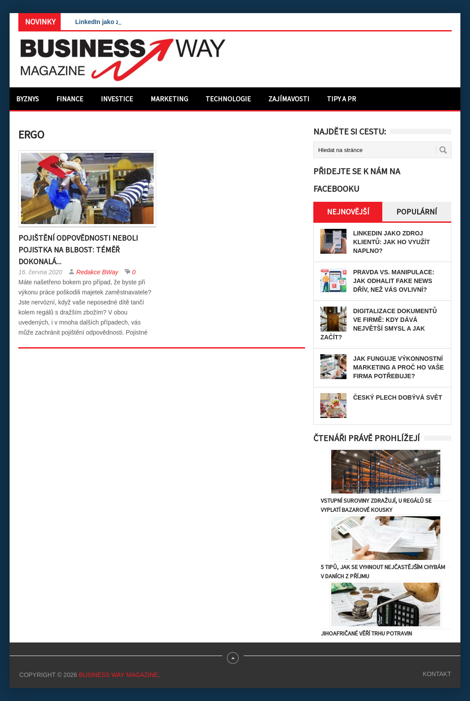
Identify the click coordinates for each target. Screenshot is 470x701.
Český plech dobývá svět (397, 397)
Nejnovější (348, 212)
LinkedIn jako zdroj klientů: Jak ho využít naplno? (391, 242)
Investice (117, 98)
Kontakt (437, 673)
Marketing (169, 98)
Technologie (228, 98)
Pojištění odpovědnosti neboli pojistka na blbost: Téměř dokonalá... (78, 249)
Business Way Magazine (118, 674)
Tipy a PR (341, 98)
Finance (69, 98)
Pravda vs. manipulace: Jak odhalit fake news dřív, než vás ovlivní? (393, 281)
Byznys (27, 98)
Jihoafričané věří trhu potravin (366, 633)
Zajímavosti (288, 98)
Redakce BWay (97, 272)
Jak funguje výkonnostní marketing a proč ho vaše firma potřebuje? (398, 367)
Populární (416, 212)
